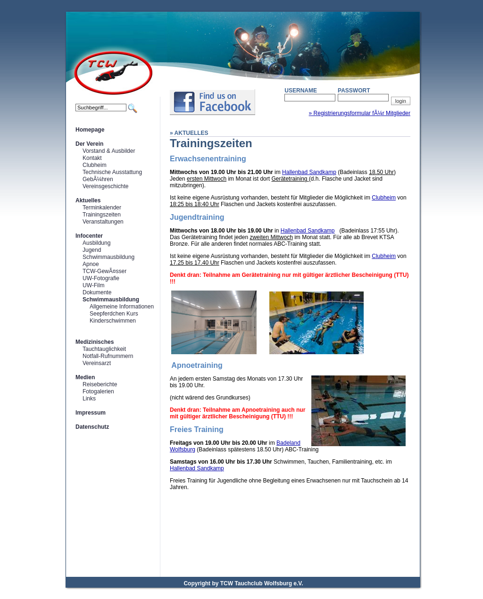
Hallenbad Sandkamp (309, 172)
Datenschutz (92, 427)
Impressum (90, 412)
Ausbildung (96, 243)
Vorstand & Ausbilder (109, 151)
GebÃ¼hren (98, 179)
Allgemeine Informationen (122, 306)
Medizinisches (94, 342)
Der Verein (89, 144)
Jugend (92, 250)
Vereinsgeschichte (105, 186)
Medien (85, 377)
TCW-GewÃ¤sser (104, 271)
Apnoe (91, 264)
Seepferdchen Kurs (114, 313)
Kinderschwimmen (113, 320)
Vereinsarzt (97, 363)
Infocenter (89, 236)
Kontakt (92, 158)
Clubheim (95, 165)
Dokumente (97, 292)
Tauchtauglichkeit (104, 349)
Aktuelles (87, 200)
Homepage (89, 129)
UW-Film (93, 285)
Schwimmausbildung (108, 257)
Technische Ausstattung (112, 172)
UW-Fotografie (101, 278)
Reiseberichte (100, 384)
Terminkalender (102, 207)
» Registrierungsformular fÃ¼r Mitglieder (359, 113)
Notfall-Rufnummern (108, 356)
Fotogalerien (98, 391)
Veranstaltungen (103, 221)
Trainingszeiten (102, 214)
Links (89, 398)
